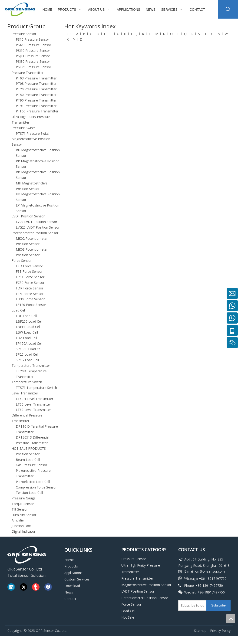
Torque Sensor (23, 504)
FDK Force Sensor (29, 288)
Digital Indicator (23, 531)
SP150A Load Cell (29, 343)
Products (71, 566)
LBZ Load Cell (26, 338)
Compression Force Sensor (36, 487)
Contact (70, 599)
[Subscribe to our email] (191, 605)
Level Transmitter (25, 393)
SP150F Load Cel (28, 349)
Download (72, 586)
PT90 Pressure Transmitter (36, 100)
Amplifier (18, 520)
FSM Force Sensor (29, 294)
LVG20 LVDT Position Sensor (38, 227)
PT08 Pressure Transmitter (36, 83)
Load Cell (19, 310)
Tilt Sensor (20, 509)
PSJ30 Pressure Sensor (33, 61)
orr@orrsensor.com (210, 571)
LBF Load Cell (26, 316)
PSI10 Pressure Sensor (33, 50)
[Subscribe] (218, 605)
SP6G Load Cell (27, 360)
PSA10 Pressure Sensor (33, 45)
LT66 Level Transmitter (33, 404)
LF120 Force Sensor (31, 304)
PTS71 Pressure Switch (33, 133)
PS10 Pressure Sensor (32, 39)
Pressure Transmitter (27, 72)
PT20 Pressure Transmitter (36, 89)
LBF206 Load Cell (29, 321)
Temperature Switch (27, 382)
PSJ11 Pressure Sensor (33, 56)
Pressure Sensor (24, 34)
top (230, 618)
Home (69, 559)
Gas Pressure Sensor (31, 465)
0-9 (69, 34)
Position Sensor (28, 454)
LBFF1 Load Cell (28, 327)
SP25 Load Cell (27, 354)
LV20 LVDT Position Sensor (36, 222)
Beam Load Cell (28, 459)
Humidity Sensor (24, 515)
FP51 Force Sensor (30, 277)
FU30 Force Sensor (30, 299)
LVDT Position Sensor (28, 216)
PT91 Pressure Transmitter (36, 106)
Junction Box (21, 526)
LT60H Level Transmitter (34, 399)
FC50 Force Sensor (30, 282)
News (68, 592)
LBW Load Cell (27, 332)
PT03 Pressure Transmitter (36, 78)
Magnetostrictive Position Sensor (146, 585)
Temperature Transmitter (31, 365)
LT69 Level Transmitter (33, 409)
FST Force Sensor (29, 271)
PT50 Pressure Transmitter (36, 94)
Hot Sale (127, 617)
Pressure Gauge (24, 498)
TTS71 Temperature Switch (36, 387)
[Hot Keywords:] (228, 9)
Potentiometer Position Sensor (35, 233)
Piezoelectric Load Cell (33, 481)
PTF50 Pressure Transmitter (37, 111)
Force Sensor (22, 260)
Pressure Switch (24, 128)
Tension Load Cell (29, 492)
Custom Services (76, 579)
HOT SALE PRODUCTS (29, 448)
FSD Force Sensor (29, 266)
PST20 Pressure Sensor (33, 67)
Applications (73, 572)
